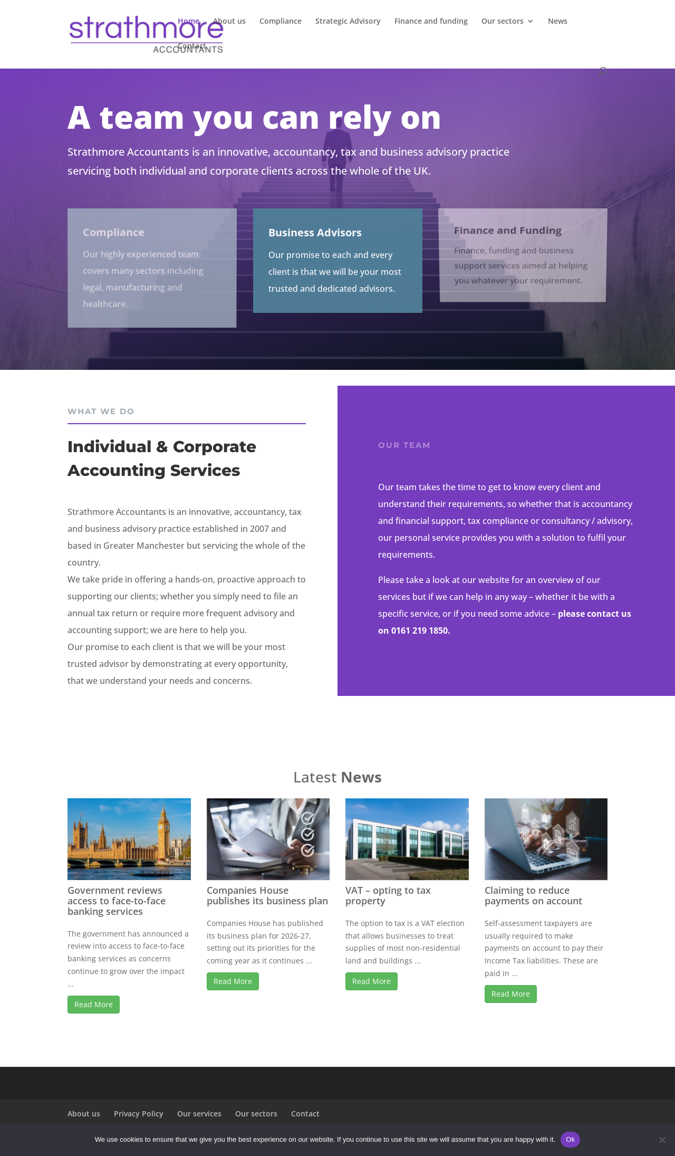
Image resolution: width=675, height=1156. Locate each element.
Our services (199, 1114)
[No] (662, 1139)
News (557, 21)
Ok (570, 1139)
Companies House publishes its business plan (267, 895)
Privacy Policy (138, 1114)
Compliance (280, 21)
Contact (192, 46)
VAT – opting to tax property (388, 895)
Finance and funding (431, 21)
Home (188, 21)
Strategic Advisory (348, 21)
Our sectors (502, 21)
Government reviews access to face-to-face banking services (117, 901)
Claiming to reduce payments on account (533, 895)
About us (229, 21)
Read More (93, 1004)
